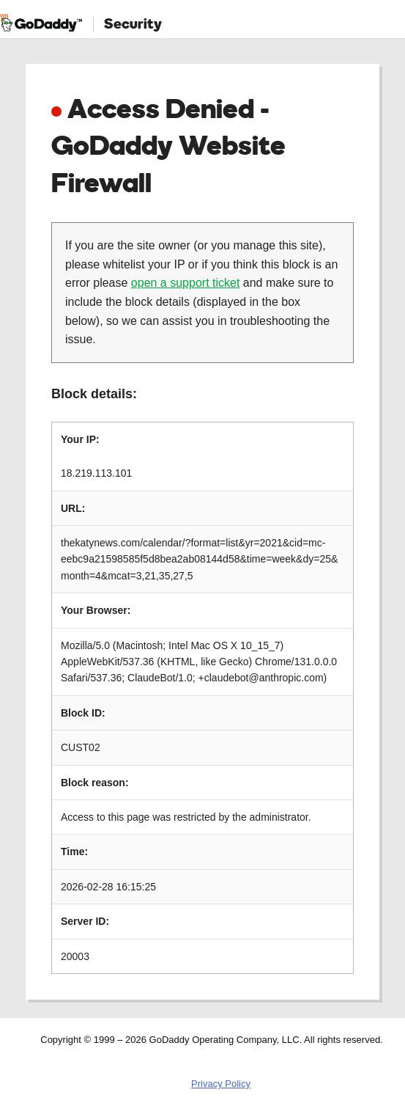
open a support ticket (185, 282)
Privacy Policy (220, 1083)
